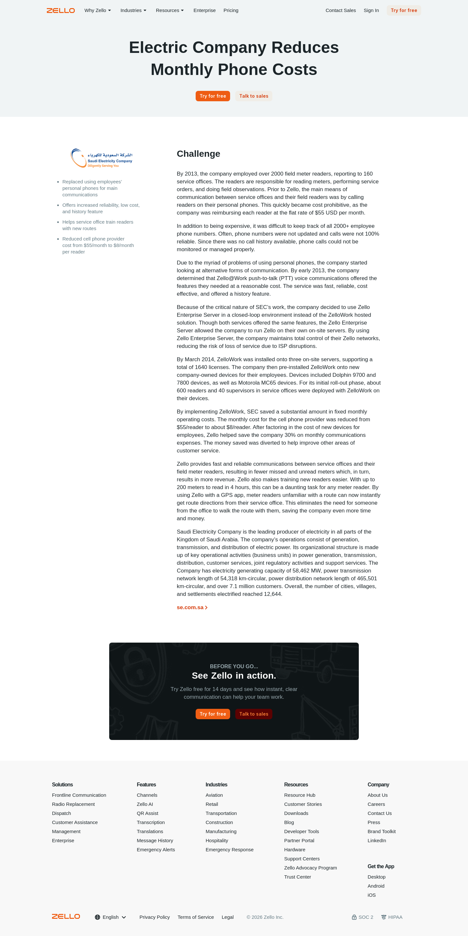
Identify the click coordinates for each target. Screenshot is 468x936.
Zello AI (145, 804)
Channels (147, 795)
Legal (228, 917)
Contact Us (380, 813)
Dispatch (61, 813)
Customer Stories (303, 804)
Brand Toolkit (382, 831)
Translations (150, 831)
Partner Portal (299, 840)
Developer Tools (301, 831)
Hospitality (217, 840)
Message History (155, 840)
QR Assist (147, 813)
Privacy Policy (154, 917)
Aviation (214, 795)
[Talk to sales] (253, 96)
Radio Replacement (73, 804)
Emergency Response (230, 849)
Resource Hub (300, 795)
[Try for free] (213, 96)
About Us (378, 795)
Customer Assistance (75, 822)
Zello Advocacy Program (310, 867)
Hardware (295, 849)
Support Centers (302, 858)
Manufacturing (221, 831)
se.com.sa (190, 607)
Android (376, 886)
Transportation (221, 813)
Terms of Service (196, 917)
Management (66, 831)
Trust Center (297, 877)
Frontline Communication (79, 795)
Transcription (151, 822)
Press (374, 822)
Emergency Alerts (156, 849)
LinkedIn (377, 840)
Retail (212, 804)
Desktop (376, 877)
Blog (289, 822)
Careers (376, 804)
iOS (372, 895)
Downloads (296, 813)
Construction (219, 822)
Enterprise (63, 840)
